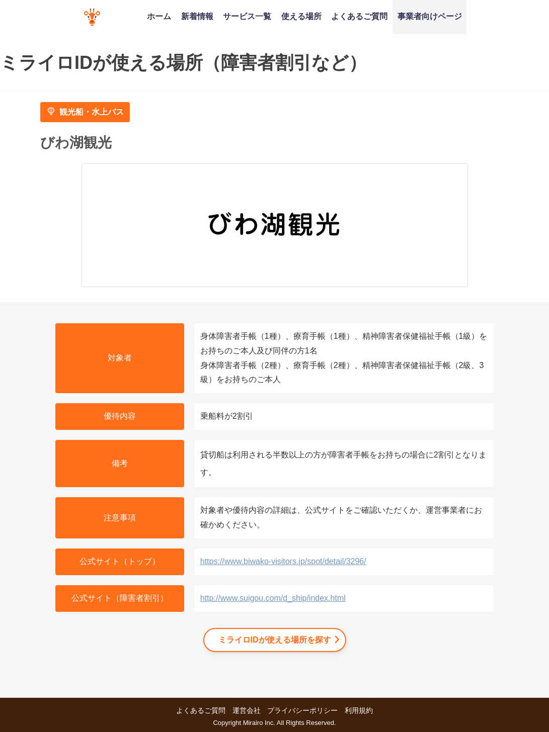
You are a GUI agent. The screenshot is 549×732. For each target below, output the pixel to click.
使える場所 (301, 16)
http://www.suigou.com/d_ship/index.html (273, 598)
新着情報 (197, 16)
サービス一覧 (247, 16)
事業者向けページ (430, 16)
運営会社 (246, 710)
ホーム (159, 16)
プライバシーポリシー (302, 710)
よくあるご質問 (359, 16)
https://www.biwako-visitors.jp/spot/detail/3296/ (283, 561)
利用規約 (359, 710)
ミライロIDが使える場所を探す (274, 639)
